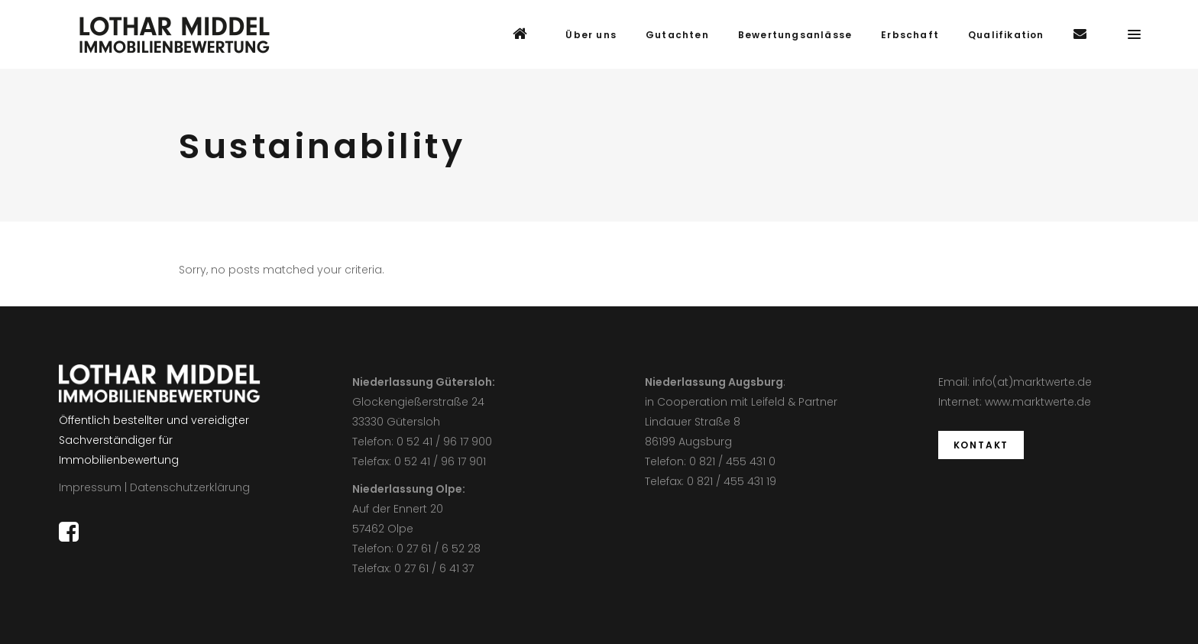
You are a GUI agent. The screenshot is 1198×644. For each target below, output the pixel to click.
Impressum (90, 487)
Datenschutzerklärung (190, 487)
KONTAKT (981, 445)
